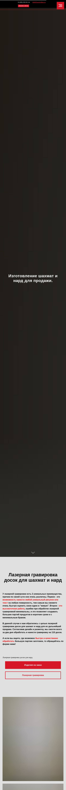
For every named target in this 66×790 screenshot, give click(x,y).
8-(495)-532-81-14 (24, 2)
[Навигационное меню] (60, 5)
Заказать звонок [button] (23, 6)
